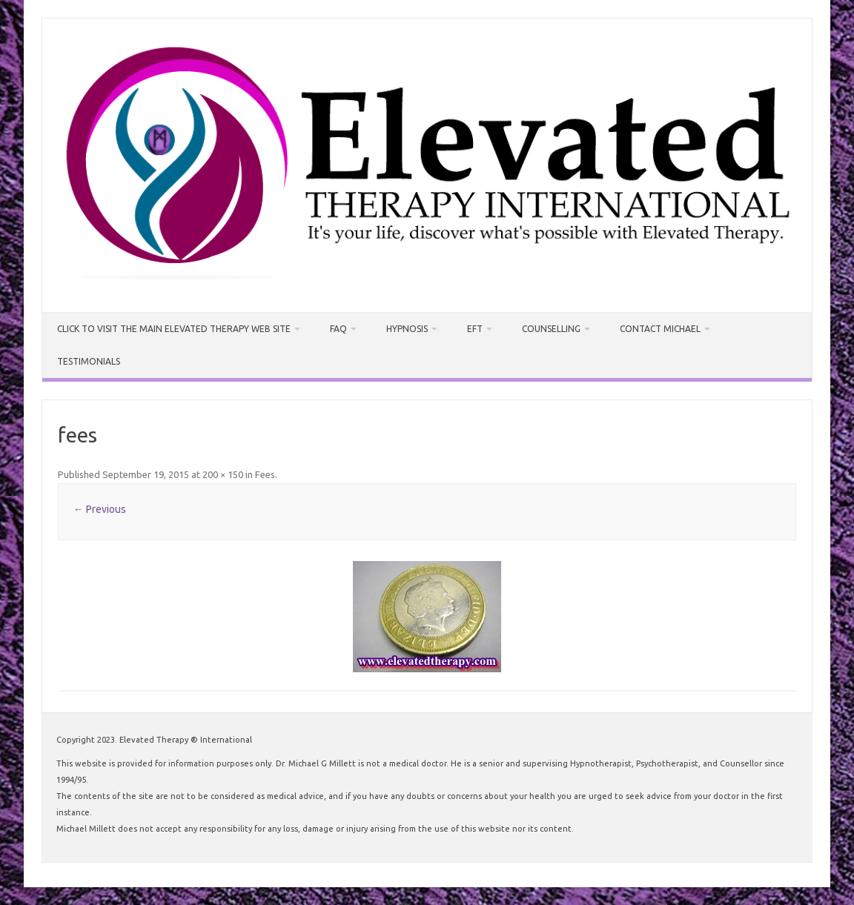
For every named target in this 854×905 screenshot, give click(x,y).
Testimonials (88, 361)
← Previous (99, 509)
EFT (475, 329)
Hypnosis (407, 329)
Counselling (551, 329)
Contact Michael (660, 329)
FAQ (338, 329)
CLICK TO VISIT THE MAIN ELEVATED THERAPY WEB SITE (174, 329)
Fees (265, 474)
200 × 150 (222, 474)
